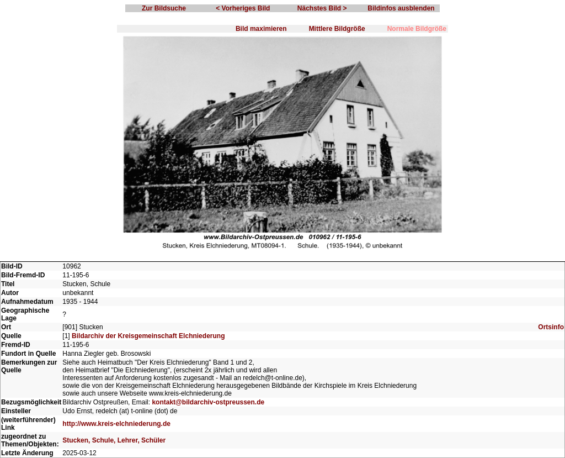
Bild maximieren (261, 29)
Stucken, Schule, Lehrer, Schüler (114, 440)
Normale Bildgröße (416, 29)
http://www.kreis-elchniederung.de (116, 424)
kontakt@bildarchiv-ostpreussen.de (208, 402)
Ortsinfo (551, 327)
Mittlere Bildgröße (337, 29)
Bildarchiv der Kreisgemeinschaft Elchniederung (148, 336)
